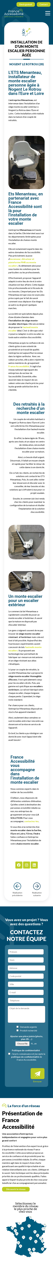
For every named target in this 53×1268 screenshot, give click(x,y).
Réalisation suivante (37, 889)
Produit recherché (28, 1030)
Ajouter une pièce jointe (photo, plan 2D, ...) (26, 1037)
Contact (44, 4)
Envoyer (37, 1081)
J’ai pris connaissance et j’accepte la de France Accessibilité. (28, 1056)
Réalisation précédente (17, 889)
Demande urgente (28, 1026)
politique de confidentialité (25, 1056)
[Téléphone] (26, 1000)
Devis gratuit (25, 4)
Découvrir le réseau (15, 1189)
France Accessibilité (18, 366)
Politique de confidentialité (26, 1050)
